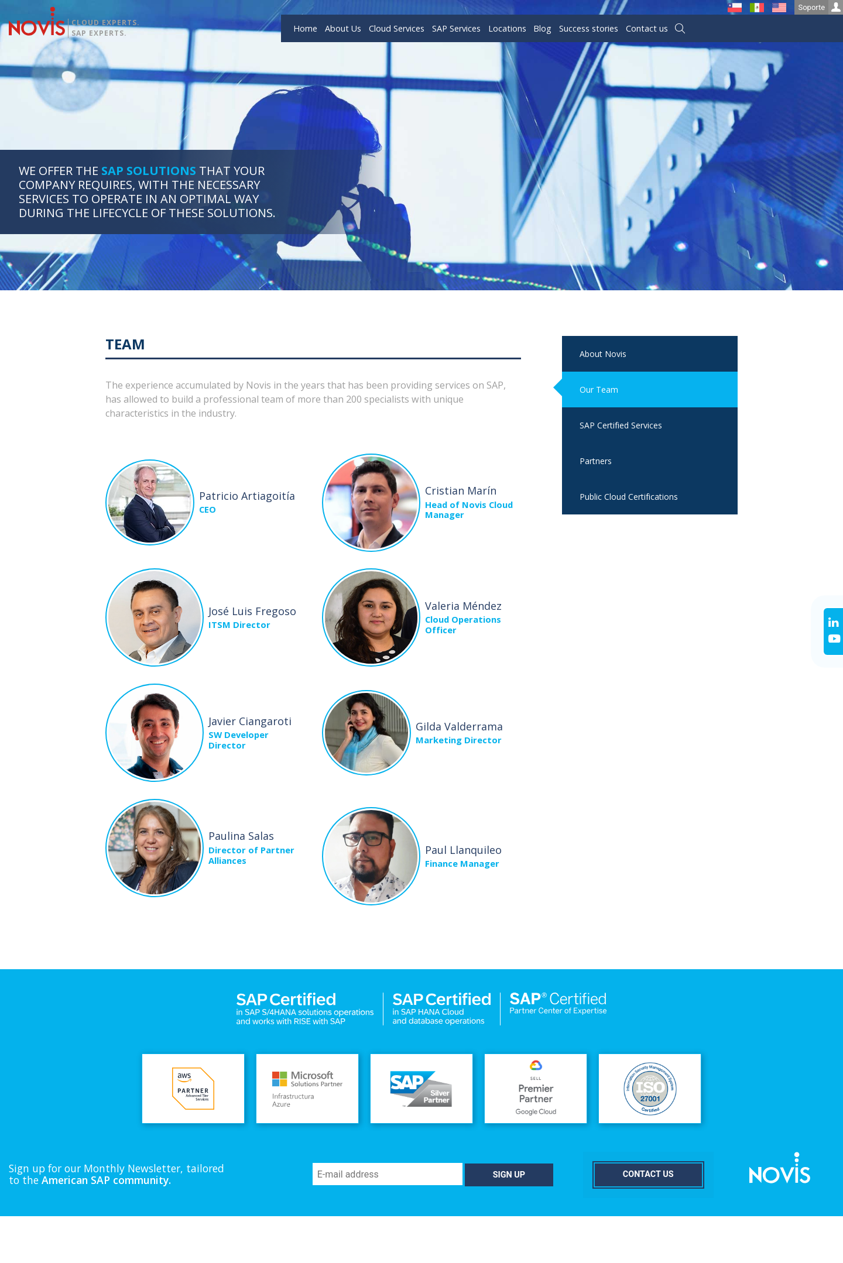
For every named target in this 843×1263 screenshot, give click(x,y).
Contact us (647, 28)
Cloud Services (396, 28)
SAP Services (456, 28)
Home (305, 28)
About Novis (603, 353)
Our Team (599, 389)
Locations (507, 28)
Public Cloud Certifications (629, 496)
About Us (343, 28)
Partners (596, 460)
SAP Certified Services (621, 425)
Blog (542, 28)
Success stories (588, 28)
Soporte (820, 7)
